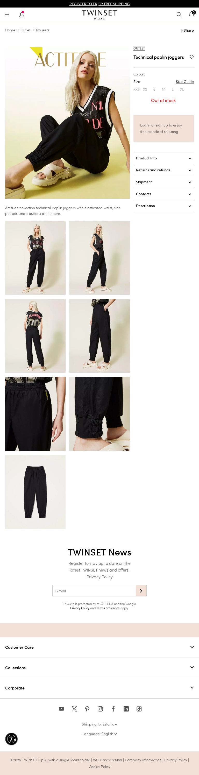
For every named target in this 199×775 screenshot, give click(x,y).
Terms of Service (108, 608)
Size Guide (185, 81)
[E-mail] (94, 590)
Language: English (99, 733)
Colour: (139, 74)
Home (10, 30)
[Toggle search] (180, 14)
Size (163, 81)
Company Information (143, 759)
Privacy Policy (100, 576)
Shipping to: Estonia (99, 724)
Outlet (25, 30)
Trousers (42, 30)
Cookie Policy (99, 766)
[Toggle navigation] (8, 14)
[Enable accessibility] (11, 739)
